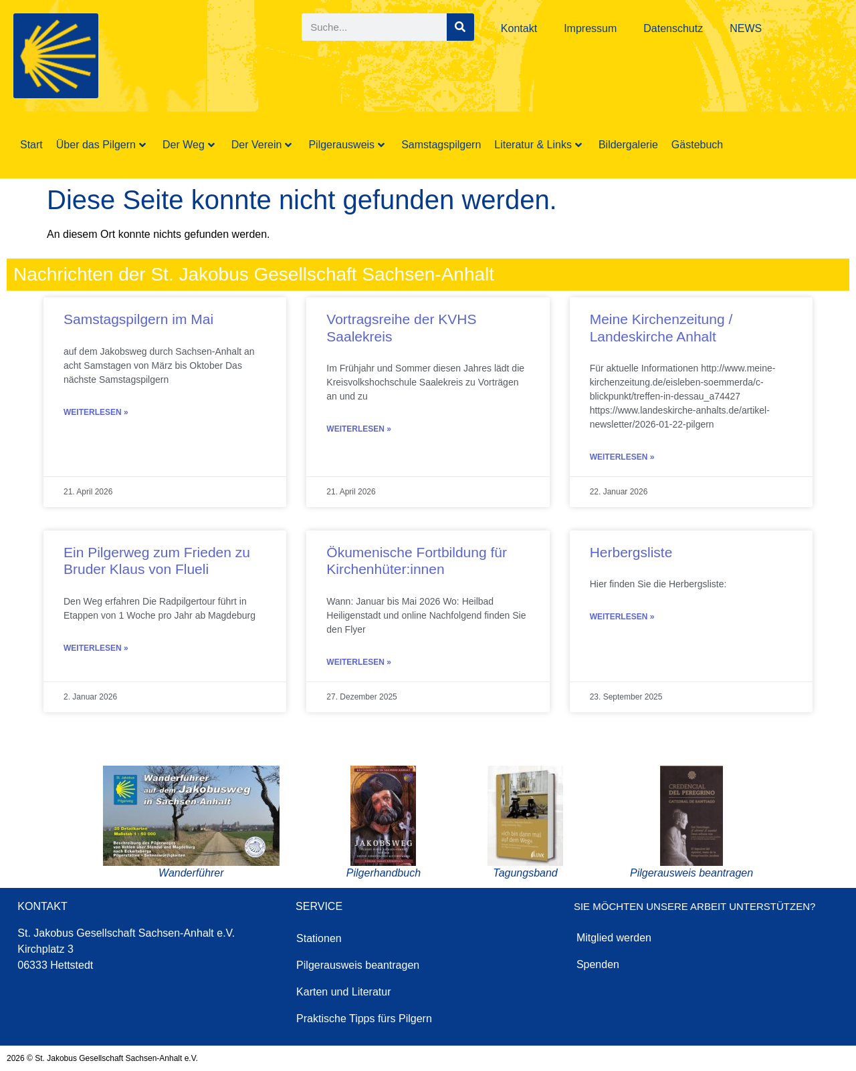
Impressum (590, 28)
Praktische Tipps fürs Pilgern (364, 1018)
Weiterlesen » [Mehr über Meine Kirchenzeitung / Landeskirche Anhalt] (622, 457)
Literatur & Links (538, 144)
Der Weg (189, 144)
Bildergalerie (628, 144)
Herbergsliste (631, 552)
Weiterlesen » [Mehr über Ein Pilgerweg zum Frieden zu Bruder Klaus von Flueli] (96, 648)
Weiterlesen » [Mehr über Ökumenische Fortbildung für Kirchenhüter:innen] (358, 662)
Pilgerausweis (346, 144)
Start (31, 144)
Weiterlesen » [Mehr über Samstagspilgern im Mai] (96, 412)
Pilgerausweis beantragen (357, 965)
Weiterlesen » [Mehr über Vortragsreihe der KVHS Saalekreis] (358, 429)
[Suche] (460, 27)
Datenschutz (673, 28)
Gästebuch (697, 144)
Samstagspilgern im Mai (138, 319)
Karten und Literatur (343, 992)
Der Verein (261, 144)
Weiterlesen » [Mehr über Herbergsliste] (622, 616)
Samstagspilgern (441, 144)
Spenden (597, 964)
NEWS (746, 28)
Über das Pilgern (101, 144)
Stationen (319, 938)
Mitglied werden (613, 937)
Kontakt (519, 28)
